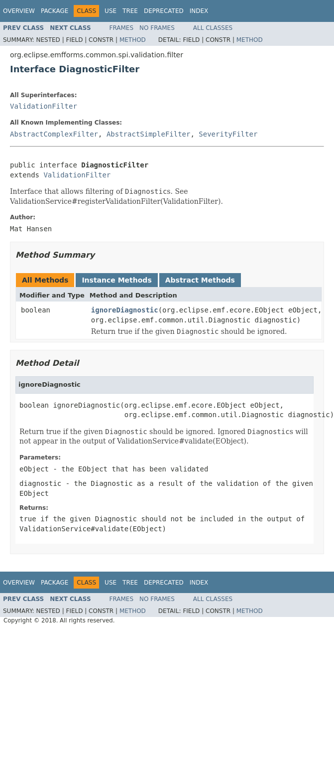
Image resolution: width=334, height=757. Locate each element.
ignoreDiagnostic (124, 310)
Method (132, 39)
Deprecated (164, 10)
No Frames (157, 27)
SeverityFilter (228, 134)
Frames (122, 27)
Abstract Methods (200, 280)
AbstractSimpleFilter (149, 134)
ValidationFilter (43, 106)
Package (54, 10)
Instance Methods (116, 280)
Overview (19, 10)
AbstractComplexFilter (54, 134)
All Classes (212, 27)
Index (199, 10)
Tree (130, 10)
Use (110, 10)
